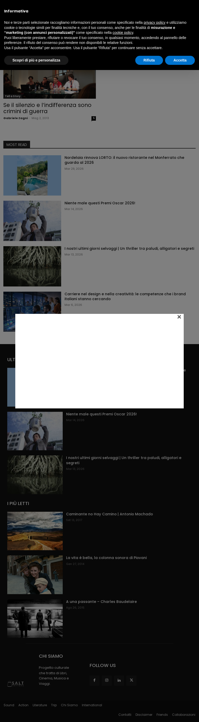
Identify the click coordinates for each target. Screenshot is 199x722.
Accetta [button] (180, 60)
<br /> (99, 360)
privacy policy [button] (155, 22)
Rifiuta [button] (149, 60)
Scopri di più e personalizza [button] (36, 60)
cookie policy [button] (123, 32)
